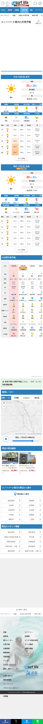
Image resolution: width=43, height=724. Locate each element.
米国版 (5, 696)
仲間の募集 (29, 648)
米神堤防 (31, 546)
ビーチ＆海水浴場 (31, 640)
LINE (37, 722)
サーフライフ (5, 614)
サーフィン (29, 632)
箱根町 (31, 515)
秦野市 (11, 519)
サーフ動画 (29, 644)
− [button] (4, 407)
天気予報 (24, 10)
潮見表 (10, 10)
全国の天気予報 (25, 614)
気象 (31, 10)
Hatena (27, 722)
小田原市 (11, 510)
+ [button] (4, 403)
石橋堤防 (31, 542)
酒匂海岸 (11, 532)
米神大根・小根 (11, 546)
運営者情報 (7, 680)
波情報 (17, 10)
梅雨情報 (6, 652)
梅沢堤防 (11, 551)
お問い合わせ (8, 676)
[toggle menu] (40, 2)
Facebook (5, 722)
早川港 (31, 537)
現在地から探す (23, 494)
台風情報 (6, 648)
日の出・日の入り (9, 665)
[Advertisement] (21, 48)
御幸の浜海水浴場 (11, 537)
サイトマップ (8, 684)
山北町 (31, 510)
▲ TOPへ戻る (21, 610)
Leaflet (16, 434)
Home (3, 10)
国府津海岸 (11, 542)
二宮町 (31, 519)
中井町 (11, 515)
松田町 (31, 505)
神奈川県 (37, 614)
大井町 (11, 505)
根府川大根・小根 (32, 551)
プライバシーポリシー (11, 688)
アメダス (6, 661)
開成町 (31, 501)
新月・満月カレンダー (11, 669)
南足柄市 (11, 501)
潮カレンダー (8, 640)
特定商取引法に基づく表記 (12, 692)
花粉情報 (6, 657)
